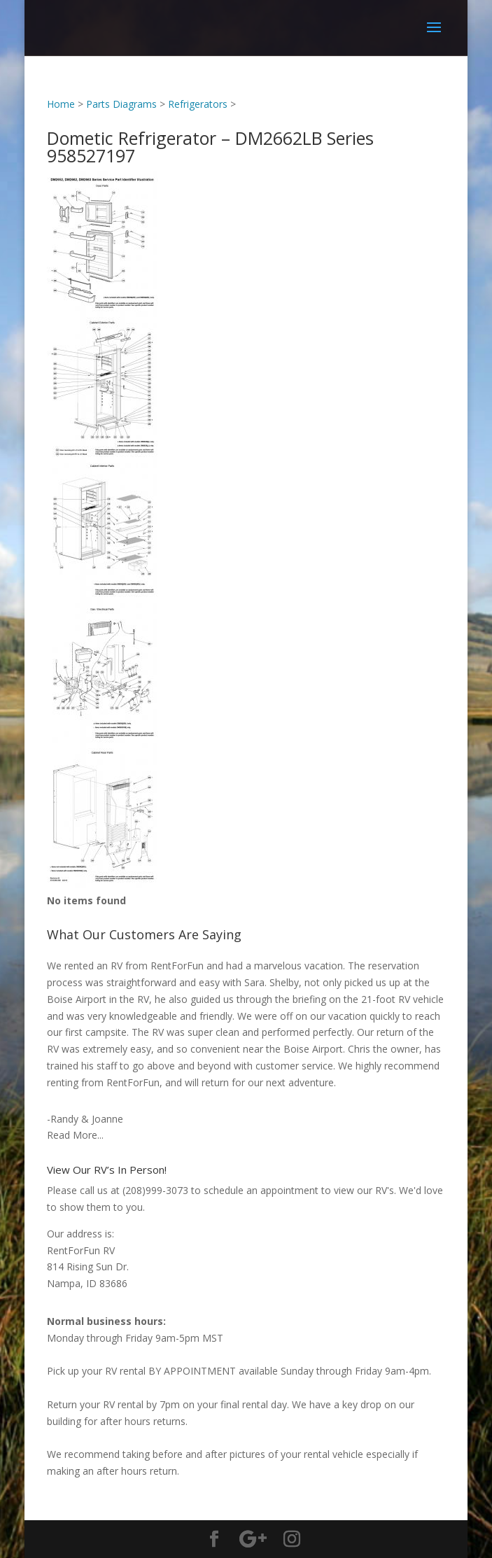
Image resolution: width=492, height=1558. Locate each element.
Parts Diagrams (121, 104)
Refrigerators (197, 104)
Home (61, 104)
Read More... (75, 1135)
